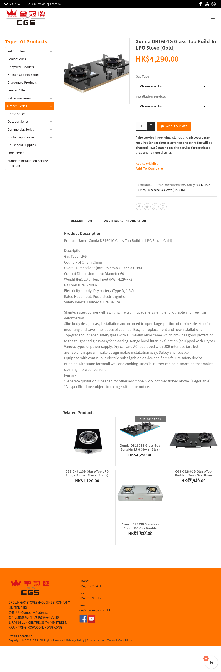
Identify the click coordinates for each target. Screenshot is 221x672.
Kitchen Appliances (21, 137)
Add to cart (174, 126)
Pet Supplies (16, 51)
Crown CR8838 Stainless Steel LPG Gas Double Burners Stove (140, 528)
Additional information (125, 221)
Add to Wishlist (147, 163)
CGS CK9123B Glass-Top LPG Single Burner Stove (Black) (87, 473)
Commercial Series (21, 129)
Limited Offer (17, 90)
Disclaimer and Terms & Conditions (110, 640)
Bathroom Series (19, 98)
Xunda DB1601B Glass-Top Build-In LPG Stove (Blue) (140, 447)
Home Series (16, 113)
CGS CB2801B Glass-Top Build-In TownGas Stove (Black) (193, 475)
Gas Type (142, 76)
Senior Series (17, 59)
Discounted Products (22, 82)
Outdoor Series (18, 121)
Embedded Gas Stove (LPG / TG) (166, 190)
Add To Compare (149, 168)
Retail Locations (20, 636)
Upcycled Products (21, 67)
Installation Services (151, 96)
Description (81, 221)
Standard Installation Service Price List (28, 163)
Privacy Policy (75, 640)
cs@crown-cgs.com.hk (46, 4)
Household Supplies (22, 145)
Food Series (16, 153)
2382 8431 (16, 4)
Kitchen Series (17, 106)
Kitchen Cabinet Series (23, 74)
